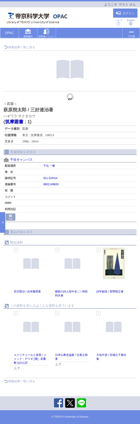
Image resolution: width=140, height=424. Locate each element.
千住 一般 (49, 165)
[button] (28, 34)
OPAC (9, 33)
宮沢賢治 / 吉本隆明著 (27, 291)
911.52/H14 (50, 178)
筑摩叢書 (14, 121)
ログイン (125, 13)
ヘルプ (118, 22)
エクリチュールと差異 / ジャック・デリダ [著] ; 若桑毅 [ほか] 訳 (30, 358)
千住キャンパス (21, 159)
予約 (10, 217)
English (131, 22)
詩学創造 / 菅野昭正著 (109, 291)
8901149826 (51, 184)
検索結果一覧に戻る (19, 47)
